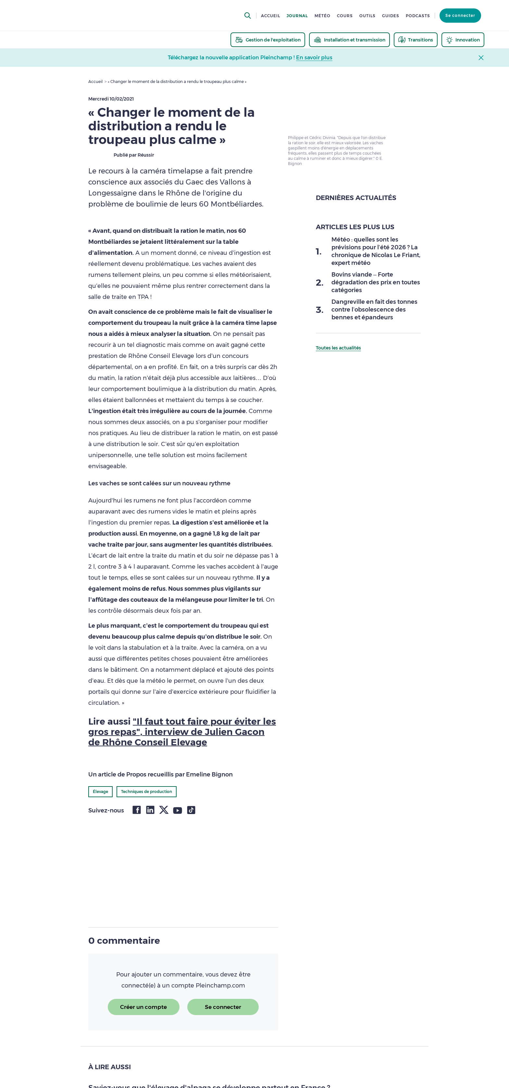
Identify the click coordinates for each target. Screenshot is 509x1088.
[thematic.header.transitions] (416, 39)
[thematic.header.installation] (349, 39)
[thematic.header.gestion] (267, 39)
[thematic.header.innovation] (462, 39)
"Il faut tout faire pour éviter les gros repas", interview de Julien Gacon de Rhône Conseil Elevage (182, 732)
